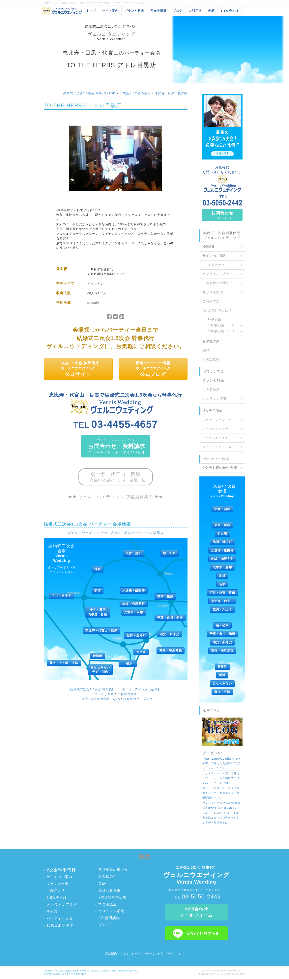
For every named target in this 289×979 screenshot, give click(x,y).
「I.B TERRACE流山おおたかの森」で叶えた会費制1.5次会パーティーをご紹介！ (222, 763)
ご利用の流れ (127, 694)
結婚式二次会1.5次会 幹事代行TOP (89, 93)
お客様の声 (131, 698)
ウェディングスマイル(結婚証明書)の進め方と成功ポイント (221, 805)
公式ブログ (211, 710)
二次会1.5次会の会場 (135, 93)
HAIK (242, 974)
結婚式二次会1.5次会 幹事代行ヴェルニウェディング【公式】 (115, 689)
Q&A (116, 698)
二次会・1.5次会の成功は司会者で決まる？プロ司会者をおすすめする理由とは (221, 817)
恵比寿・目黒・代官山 (171, 93)
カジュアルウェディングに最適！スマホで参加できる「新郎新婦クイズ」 (221, 793)
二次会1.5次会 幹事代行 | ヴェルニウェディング (89, 970)
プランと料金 (104, 694)
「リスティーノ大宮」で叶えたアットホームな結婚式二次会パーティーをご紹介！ (221, 778)
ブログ (148, 698)
